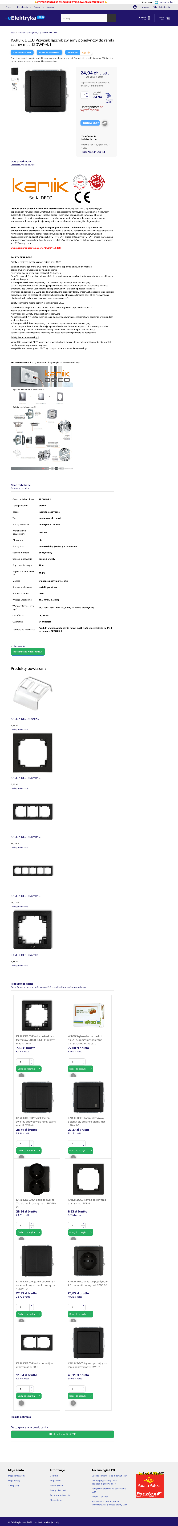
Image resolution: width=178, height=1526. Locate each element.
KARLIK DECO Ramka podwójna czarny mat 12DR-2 (34, 1365)
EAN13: (42, 52)
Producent (73, 52)
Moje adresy (14, 1480)
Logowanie (141, 7)
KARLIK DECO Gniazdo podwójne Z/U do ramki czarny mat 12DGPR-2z (36, 1203)
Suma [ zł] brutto (97, 93)
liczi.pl (57, 1522)
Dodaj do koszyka (29, 1068)
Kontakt (51, 7)
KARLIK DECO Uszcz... (25, 718)
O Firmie (54, 1475)
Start (13, 32)
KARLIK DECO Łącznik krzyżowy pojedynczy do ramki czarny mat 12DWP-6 (86, 1121)
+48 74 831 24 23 (93, 152)
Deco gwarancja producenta (29, 1427)
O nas (8, 7)
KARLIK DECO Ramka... (26, 778)
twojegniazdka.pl (167, 2)
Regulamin (22, 7)
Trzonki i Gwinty (100, 1496)
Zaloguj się (13, 1485)
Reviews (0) (19, 646)
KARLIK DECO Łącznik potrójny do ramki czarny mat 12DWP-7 (87, 1365)
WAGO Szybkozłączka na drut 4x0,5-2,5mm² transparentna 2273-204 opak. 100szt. (85, 1040)
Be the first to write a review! (27, 651)
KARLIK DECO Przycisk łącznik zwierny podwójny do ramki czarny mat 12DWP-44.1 (36, 1121)
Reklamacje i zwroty (60, 1495)
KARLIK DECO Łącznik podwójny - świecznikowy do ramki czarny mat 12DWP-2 (36, 1285)
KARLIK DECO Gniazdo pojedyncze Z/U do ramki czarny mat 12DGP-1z (88, 1283)
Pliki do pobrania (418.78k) (62, 1434)
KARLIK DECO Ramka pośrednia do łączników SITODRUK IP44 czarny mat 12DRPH (36, 1040)
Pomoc (37, 7)
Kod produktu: (19, 52)
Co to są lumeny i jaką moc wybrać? (109, 1475)
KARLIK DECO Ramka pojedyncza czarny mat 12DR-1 (87, 1201)
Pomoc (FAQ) (56, 1485)
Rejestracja (161, 7)
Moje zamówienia (17, 1475)
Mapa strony (56, 1500)
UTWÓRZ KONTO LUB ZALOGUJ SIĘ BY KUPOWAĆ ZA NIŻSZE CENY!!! (70, 2)
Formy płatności (58, 1490)
